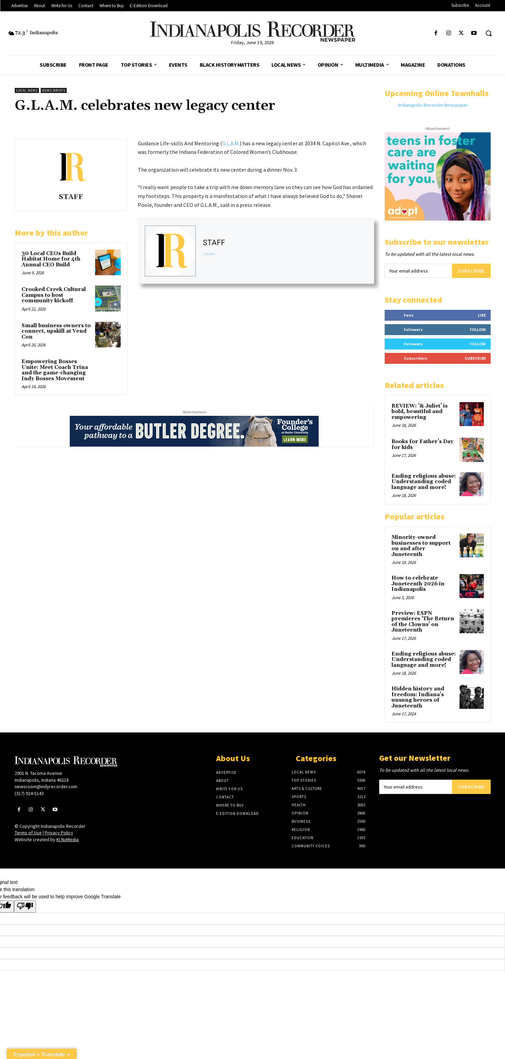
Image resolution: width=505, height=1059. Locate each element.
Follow (478, 329)
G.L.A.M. (231, 143)
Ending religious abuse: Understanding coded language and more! (423, 482)
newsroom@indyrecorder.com (46, 786)
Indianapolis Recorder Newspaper (433, 105)
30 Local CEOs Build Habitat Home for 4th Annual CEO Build (51, 259)
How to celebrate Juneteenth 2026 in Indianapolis (417, 584)
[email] (418, 271)
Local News (27, 90)
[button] (488, 33)
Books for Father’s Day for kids (422, 444)
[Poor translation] (25, 906)
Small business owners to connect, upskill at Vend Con (56, 331)
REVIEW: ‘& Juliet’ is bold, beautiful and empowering (419, 412)
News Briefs (54, 90)
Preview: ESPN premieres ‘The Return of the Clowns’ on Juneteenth (422, 622)
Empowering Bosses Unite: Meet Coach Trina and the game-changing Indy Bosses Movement (55, 370)
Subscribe (471, 271)
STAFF (71, 197)
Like (482, 315)
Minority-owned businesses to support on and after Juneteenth (421, 546)
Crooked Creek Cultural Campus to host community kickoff (54, 295)
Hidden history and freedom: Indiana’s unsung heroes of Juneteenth (417, 697)
